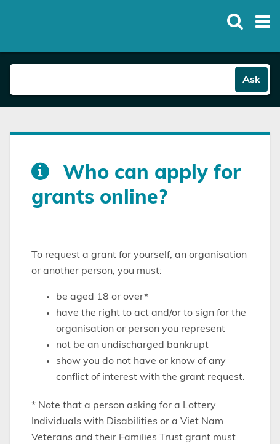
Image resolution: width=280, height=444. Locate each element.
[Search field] (122, 79)
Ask (251, 79)
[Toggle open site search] (235, 21)
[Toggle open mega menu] (262, 21)
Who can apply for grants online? (136, 185)
